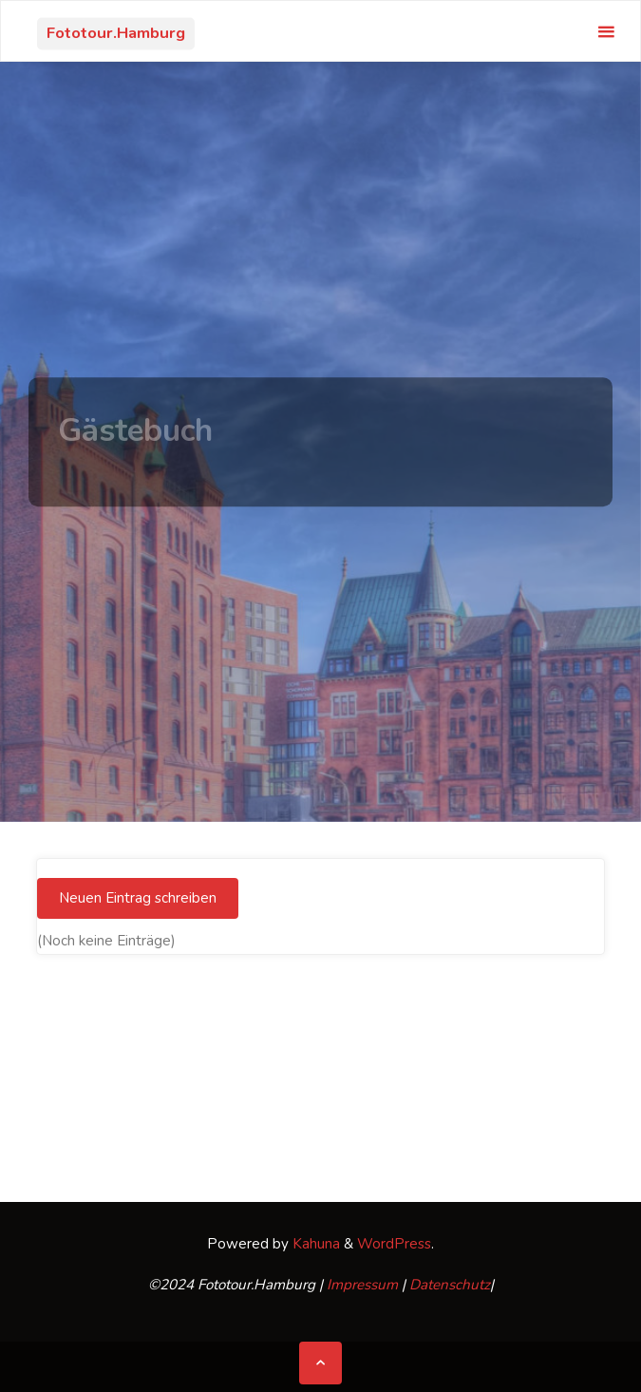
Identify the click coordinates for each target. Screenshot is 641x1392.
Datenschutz (449, 1284)
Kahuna (314, 1243)
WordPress (394, 1243)
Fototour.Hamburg (116, 33)
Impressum (362, 1284)
